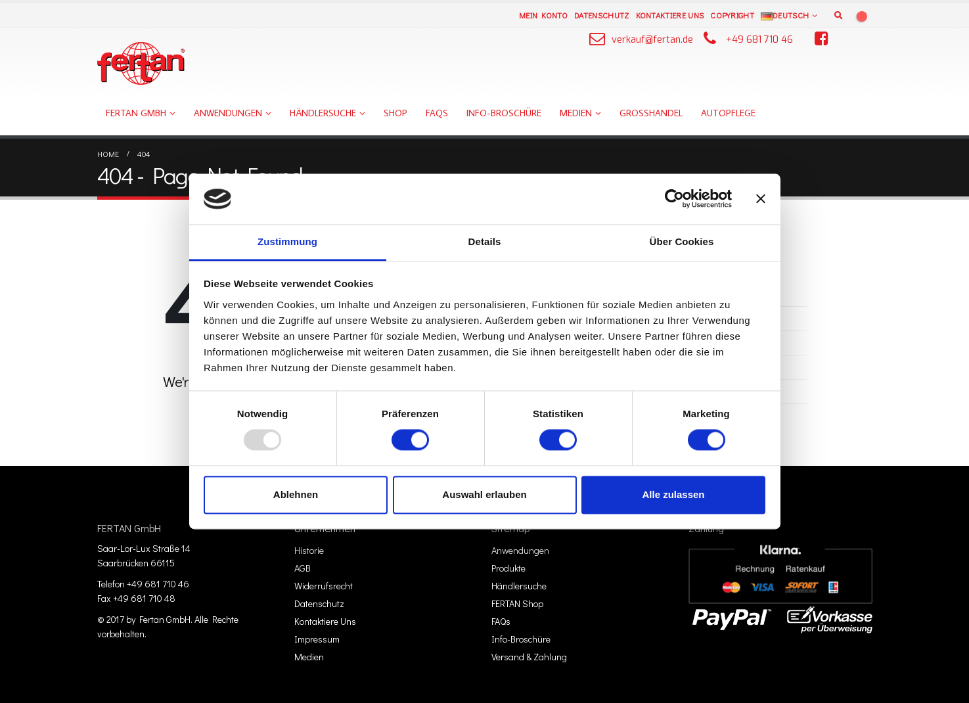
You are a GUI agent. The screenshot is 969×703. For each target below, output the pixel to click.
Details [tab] (484, 241)
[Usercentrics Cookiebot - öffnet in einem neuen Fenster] (674, 199)
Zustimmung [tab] (287, 241)
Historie (309, 550)
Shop (395, 113)
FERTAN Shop (517, 603)
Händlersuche (323, 113)
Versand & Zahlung (529, 656)
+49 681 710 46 (759, 40)
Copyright (732, 15)
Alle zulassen (673, 494)
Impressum (317, 639)
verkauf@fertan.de (652, 40)
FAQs (437, 113)
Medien (576, 113)
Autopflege (728, 113)
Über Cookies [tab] (682, 241)
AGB (302, 568)
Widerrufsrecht (323, 585)
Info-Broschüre (503, 113)
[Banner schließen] (760, 199)
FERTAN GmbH (136, 113)
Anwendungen (228, 113)
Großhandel (651, 113)
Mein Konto (543, 15)
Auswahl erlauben (484, 494)
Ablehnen (295, 494)
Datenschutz (601, 15)
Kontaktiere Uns (670, 15)
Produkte (508, 568)
